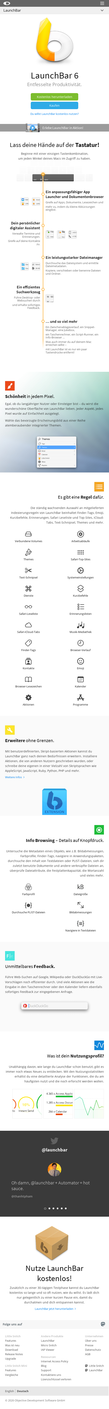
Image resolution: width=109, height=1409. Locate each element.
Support (46, 1370)
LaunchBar (12, 10)
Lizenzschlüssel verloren (56, 1379)
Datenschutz (93, 1350)
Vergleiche (11, 1375)
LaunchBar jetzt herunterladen (54, 1309)
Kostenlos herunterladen (54, 97)
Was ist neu (12, 1345)
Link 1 (45, 1208)
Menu (102, 9)
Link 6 (66, 1208)
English (9, 1391)
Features (10, 1340)
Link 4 (58, 1208)
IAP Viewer (47, 1350)
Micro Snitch (49, 1345)
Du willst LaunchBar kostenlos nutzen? (54, 114)
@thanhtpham (21, 1196)
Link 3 (53, 1208)
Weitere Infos (13, 777)
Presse (89, 1345)
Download (11, 1350)
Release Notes (14, 1354)
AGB (87, 1354)
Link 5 (62, 1208)
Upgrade (10, 1358)
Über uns (90, 1340)
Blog (43, 1366)
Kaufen (54, 105)
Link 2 (49, 1208)
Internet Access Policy (54, 1361)
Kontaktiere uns (51, 1375)
